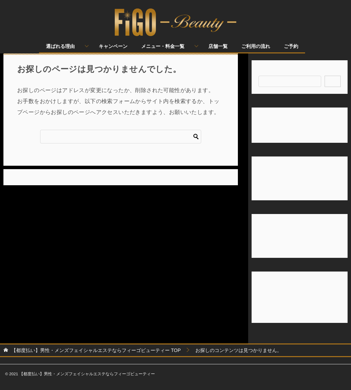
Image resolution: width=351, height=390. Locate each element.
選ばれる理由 (60, 46)
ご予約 (291, 46)
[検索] (120, 136)
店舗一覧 (218, 46)
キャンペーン (113, 46)
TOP (96, 350)
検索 (263, 71)
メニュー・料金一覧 (162, 46)
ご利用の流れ (255, 46)
